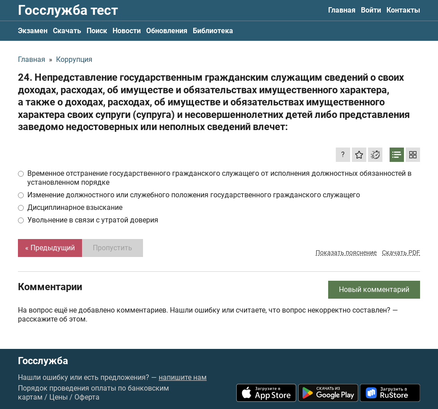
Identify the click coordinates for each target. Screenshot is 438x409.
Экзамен (33, 30)
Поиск (97, 30)
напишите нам (183, 377)
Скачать (67, 30)
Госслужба (43, 361)
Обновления (166, 30)
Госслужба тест (68, 10)
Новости (127, 30)
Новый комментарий (374, 289)
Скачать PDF (401, 252)
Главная (342, 10)
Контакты (403, 10)
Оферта (87, 397)
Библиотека (213, 30)
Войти (371, 10)
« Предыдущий (50, 248)
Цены (58, 397)
